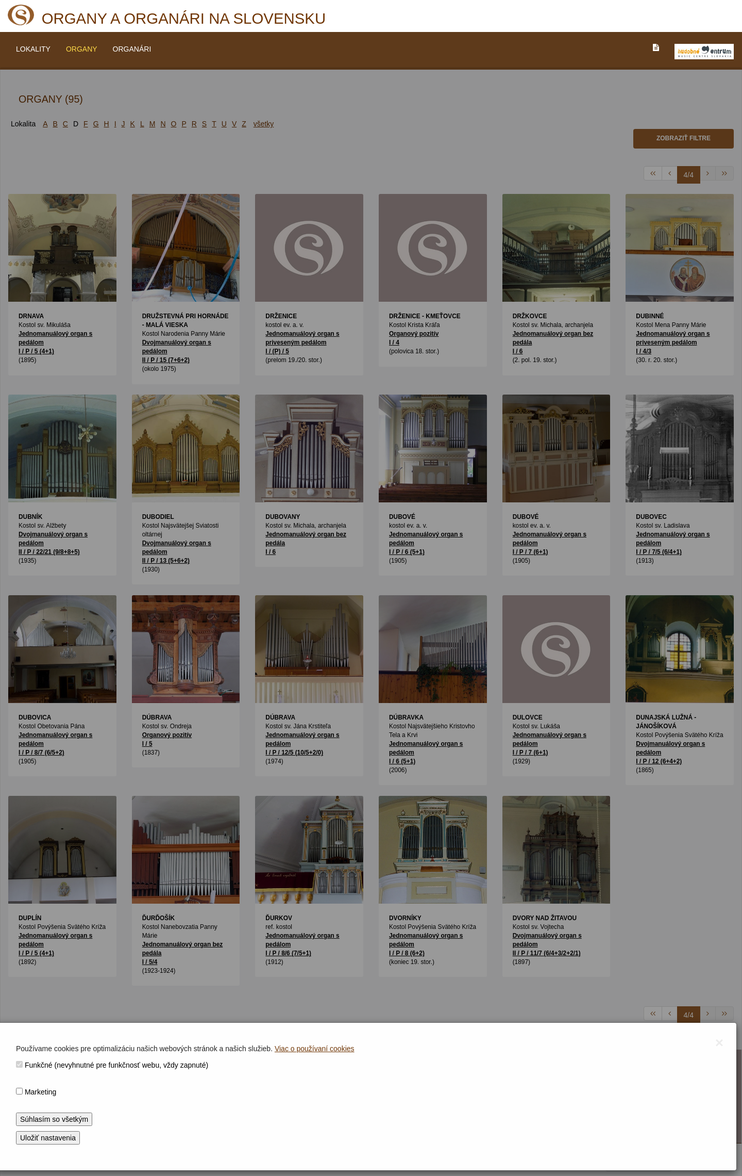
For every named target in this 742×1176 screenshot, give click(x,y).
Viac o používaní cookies (315, 1048)
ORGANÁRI (132, 49)
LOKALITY (33, 49)
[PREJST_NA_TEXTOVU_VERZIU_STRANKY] (656, 47)
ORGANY (81, 49)
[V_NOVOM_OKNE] (704, 51)
